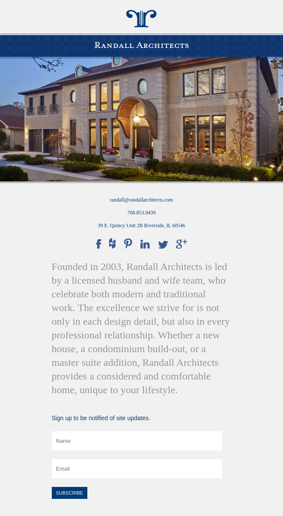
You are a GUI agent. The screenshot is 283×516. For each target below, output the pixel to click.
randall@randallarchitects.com (141, 200)
